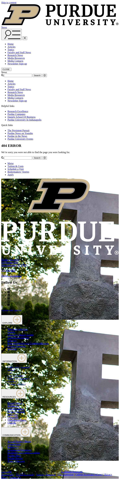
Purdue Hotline (15, 458)
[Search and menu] (11, 34)
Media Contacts (15, 61)
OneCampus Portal (17, 420)
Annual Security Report (19, 441)
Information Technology (20, 449)
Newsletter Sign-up (17, 63)
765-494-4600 (8, 270)
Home (11, 44)
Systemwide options (11, 275)
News (4, 27)
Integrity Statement (46, 474)
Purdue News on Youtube (20, 133)
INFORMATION (14, 358)
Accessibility (7, 474)
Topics (11, 49)
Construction (14, 444)
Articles (11, 46)
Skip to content (8, 2)
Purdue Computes (16, 114)
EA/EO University (25, 474)
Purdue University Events (20, 139)
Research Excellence (18, 111)
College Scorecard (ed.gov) (89, 474)
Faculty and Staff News (19, 52)
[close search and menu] (24, 38)
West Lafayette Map (18, 329)
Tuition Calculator (17, 384)
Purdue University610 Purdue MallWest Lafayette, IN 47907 (14, 262)
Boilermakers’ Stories (18, 171)
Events (11, 370)
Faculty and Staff (16, 411)
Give (10, 373)
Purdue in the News (17, 136)
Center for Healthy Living (21, 334)
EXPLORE (11, 319)
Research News (15, 55)
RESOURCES (13, 393)
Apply (11, 174)
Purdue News (14, 455)
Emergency (13, 447)
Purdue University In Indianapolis (24, 119)
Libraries (12, 348)
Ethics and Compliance (19, 367)
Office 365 (13, 417)
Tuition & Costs (16, 166)
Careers (11, 331)
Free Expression (65, 474)
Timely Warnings (16, 461)
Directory (12, 340)
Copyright (6, 471)
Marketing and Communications (24, 452)
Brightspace (13, 405)
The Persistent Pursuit (18, 130)
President (12, 381)
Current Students (16, 408)
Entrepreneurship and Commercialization (28, 343)
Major (11, 163)
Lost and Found (15, 376)
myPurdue (13, 414)
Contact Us (15, 477)
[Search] (18, 75)
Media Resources (16, 58)
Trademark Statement (71, 471)
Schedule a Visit (16, 169)
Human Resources (17, 346)
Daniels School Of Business (21, 117)
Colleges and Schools (18, 337)
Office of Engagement (19, 378)
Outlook (12, 422)
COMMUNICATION (15, 432)
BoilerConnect (15, 403)
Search (37, 75)
